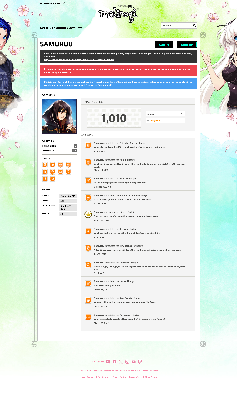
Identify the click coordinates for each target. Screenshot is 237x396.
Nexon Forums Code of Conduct (110, 82)
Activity (48, 141)
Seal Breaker (126, 298)
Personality (126, 315)
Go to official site (51, 3)
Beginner (124, 229)
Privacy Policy (119, 378)
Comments (59, 150)
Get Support (103, 378)
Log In (164, 44)
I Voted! (123, 281)
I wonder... (125, 262)
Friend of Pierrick (129, 143)
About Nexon (151, 378)
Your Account (88, 378)
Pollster (124, 178)
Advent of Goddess (129, 195)
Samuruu (99, 143)
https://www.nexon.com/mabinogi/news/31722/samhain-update (79, 59)
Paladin (123, 159)
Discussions (59, 146)
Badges (47, 158)
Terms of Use (135, 378)
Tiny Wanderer (127, 245)
